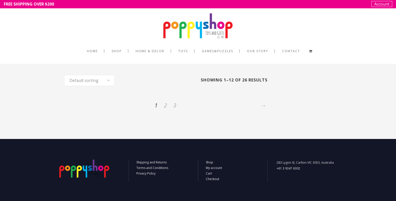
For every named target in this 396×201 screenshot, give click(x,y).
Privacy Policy (146, 173)
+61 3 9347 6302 (288, 168)
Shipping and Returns (151, 162)
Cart (209, 173)
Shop (209, 162)
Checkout (212, 179)
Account (381, 4)
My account (214, 168)
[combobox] (89, 80)
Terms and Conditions (152, 168)
